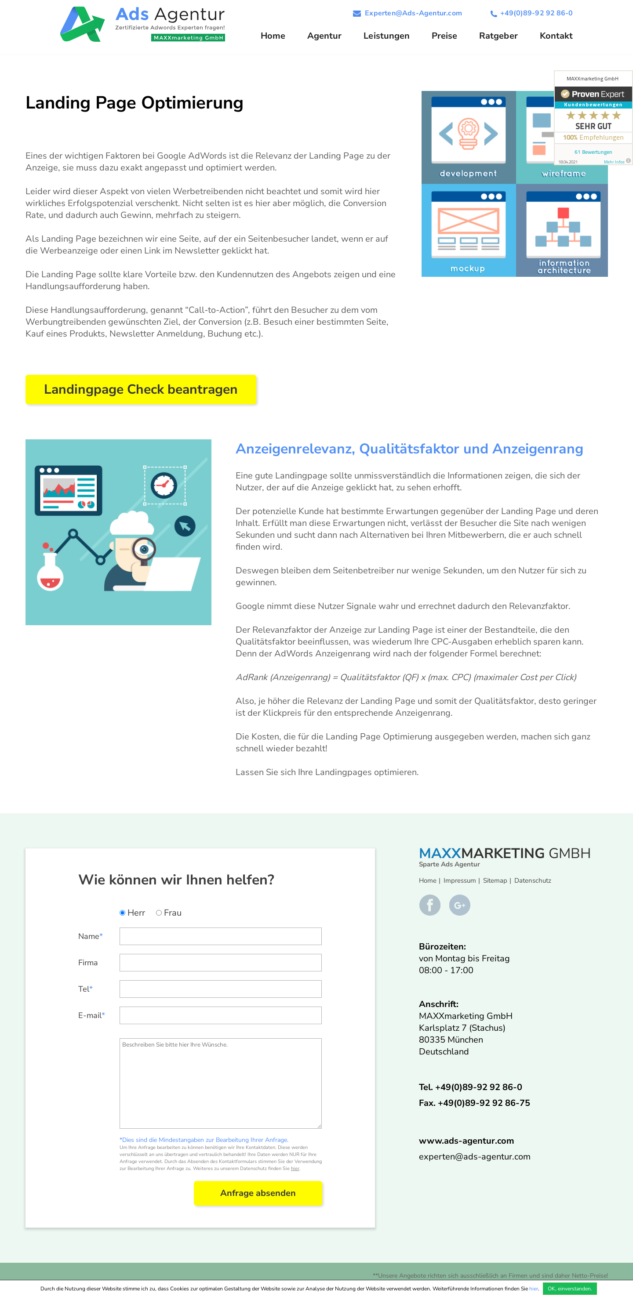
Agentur (324, 36)
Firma (88, 962)
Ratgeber (498, 36)
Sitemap (495, 880)
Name (90, 936)
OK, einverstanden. (570, 1288)
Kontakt (556, 36)
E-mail (91, 1015)
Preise (444, 36)
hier (295, 1168)
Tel (85, 989)
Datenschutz (532, 880)
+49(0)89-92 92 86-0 (536, 13)
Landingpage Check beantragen (141, 389)
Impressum (460, 880)
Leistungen (387, 36)
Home (273, 36)
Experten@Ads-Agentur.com (413, 13)
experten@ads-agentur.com (475, 1157)
